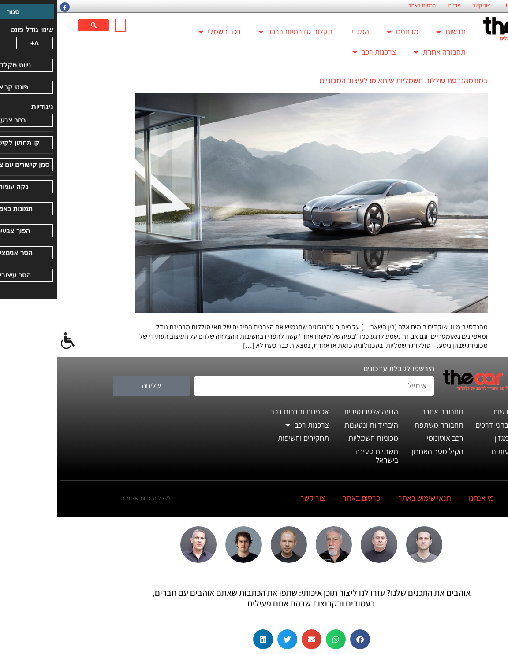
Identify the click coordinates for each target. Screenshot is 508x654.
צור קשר (424, 5)
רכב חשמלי (162, 31)
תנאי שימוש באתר (367, 498)
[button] (303, 639)
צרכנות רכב (317, 52)
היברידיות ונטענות (314, 425)
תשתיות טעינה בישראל (319, 455)
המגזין (302, 31)
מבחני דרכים (437, 425)
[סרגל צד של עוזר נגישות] (10, 340)
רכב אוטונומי (387, 438)
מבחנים (345, 31)
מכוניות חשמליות (316, 438)
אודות (397, 5)
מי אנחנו (424, 498)
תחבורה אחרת (382, 52)
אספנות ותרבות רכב (242, 411)
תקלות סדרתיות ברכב (238, 31)
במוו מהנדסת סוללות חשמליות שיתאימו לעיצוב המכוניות (346, 80)
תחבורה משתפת (381, 425)
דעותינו (445, 451)
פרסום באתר (364, 5)
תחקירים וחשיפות (246, 438)
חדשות (393, 31)
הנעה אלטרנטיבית (314, 411)
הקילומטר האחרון (380, 451)
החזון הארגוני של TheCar (472, 5)
